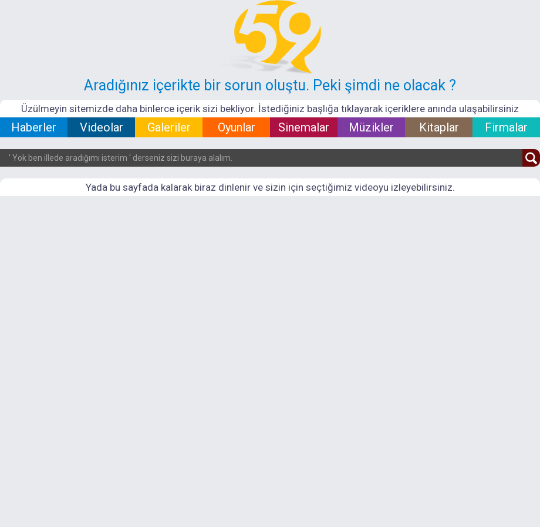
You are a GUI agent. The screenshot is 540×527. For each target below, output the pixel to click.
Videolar (101, 127)
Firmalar (506, 127)
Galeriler (169, 127)
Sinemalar (303, 127)
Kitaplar (439, 127)
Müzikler (371, 127)
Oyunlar (236, 127)
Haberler (33, 127)
